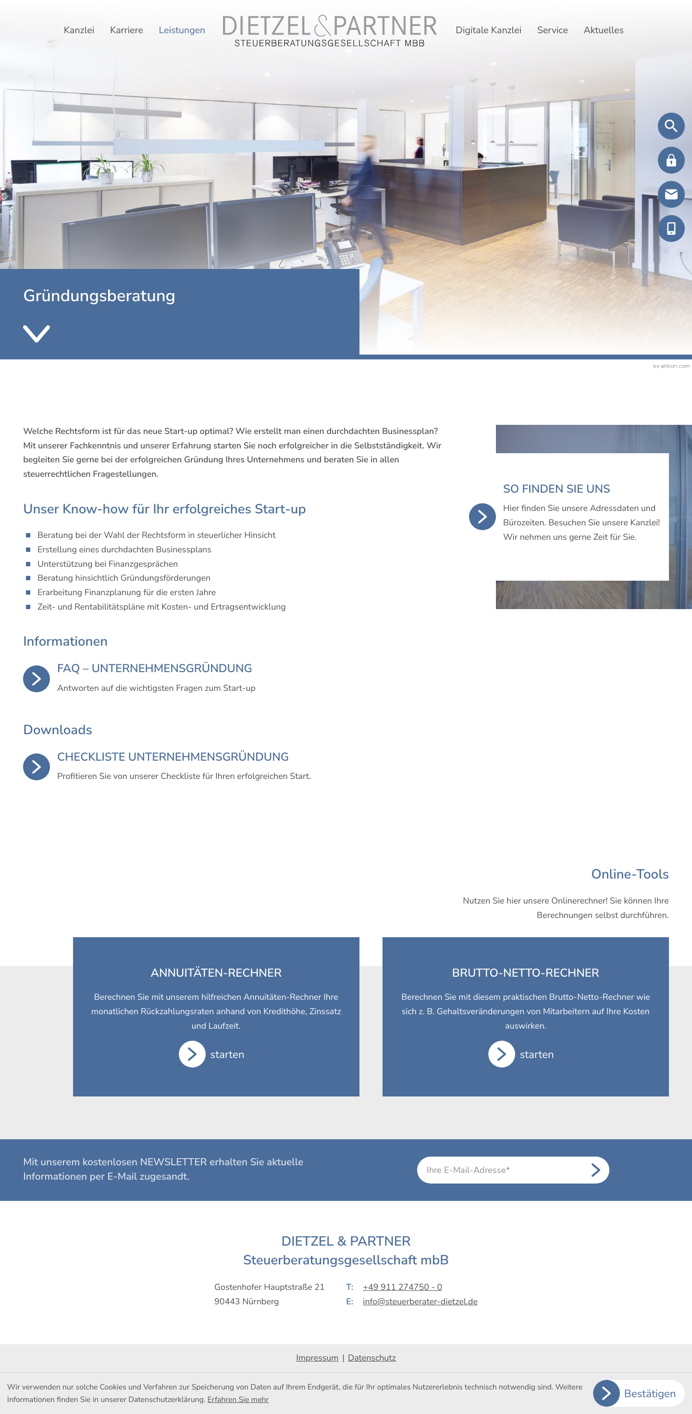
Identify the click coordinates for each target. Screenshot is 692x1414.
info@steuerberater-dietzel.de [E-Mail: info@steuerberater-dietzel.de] (420, 1302)
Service (552, 30)
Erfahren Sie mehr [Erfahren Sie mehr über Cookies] (238, 1399)
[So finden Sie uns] (569, 517)
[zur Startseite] (330, 30)
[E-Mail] (513, 1170)
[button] (671, 160)
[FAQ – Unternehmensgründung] (234, 679)
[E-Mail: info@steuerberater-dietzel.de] (671, 194)
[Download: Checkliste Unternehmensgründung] (234, 767)
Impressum (317, 1358)
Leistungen (182, 30)
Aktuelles (603, 30)
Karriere (126, 30)
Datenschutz (372, 1358)
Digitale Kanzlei (488, 30)
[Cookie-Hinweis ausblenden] (639, 1393)
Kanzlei (79, 30)
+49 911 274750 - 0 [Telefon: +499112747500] (402, 1287)
